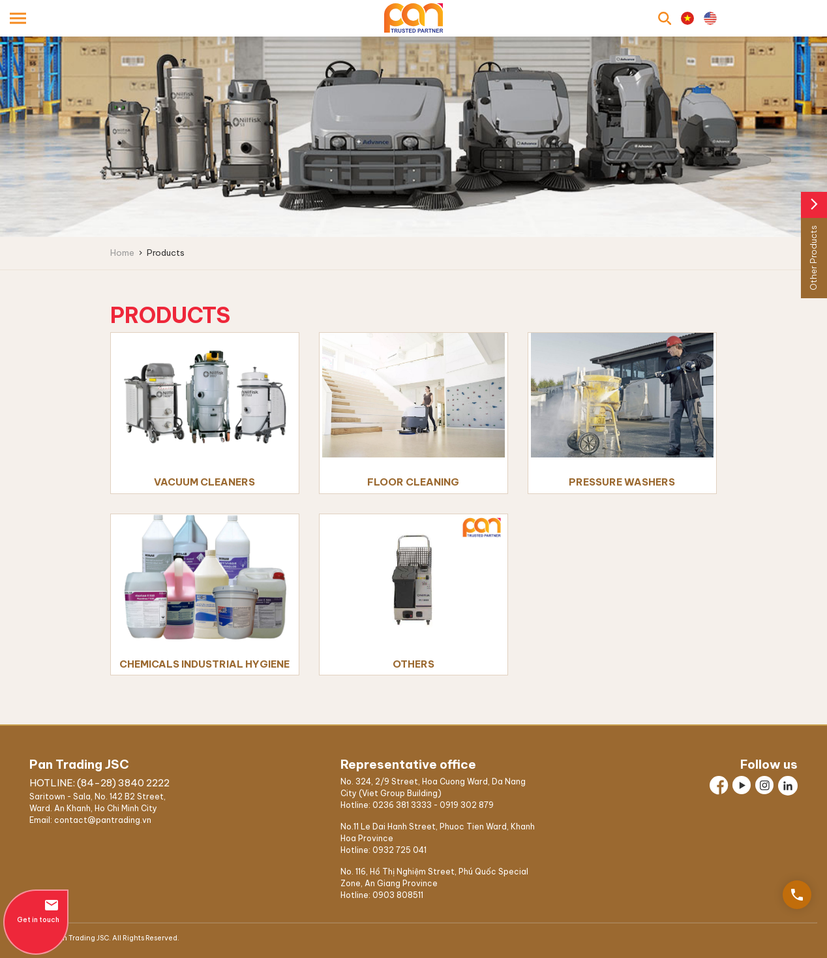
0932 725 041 (399, 850)
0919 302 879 (467, 805)
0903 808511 (397, 895)
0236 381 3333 (402, 805)
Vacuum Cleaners (204, 482)
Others (413, 664)
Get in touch (35, 910)
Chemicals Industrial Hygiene (204, 664)
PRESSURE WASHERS (622, 482)
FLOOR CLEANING (413, 482)
